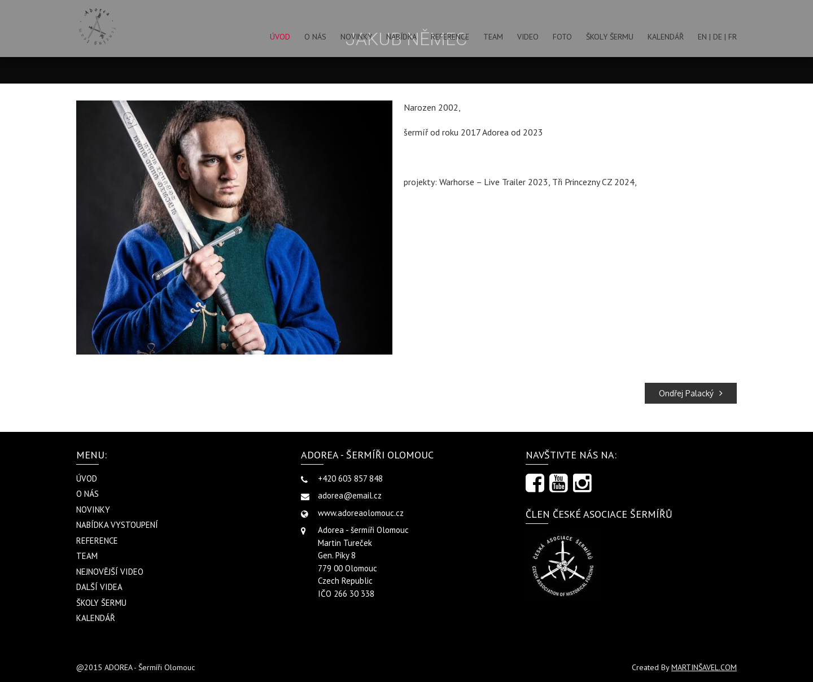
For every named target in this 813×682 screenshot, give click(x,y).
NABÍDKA (401, 37)
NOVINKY (356, 37)
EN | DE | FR (717, 37)
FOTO (562, 37)
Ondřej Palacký (691, 393)
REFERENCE (450, 37)
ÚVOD (280, 37)
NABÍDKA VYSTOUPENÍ (117, 524)
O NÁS (315, 37)
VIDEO (528, 37)
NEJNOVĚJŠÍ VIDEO (109, 571)
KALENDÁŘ (666, 37)
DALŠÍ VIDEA (99, 587)
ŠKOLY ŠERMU (609, 37)
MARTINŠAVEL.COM (704, 667)
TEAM (493, 37)
